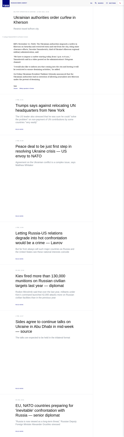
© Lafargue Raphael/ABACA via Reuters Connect (15, 37)
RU (91, 3)
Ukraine (16, 88)
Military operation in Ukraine (25, 12)
